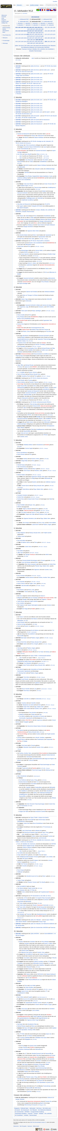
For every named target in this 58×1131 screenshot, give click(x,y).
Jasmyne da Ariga (46, 305)
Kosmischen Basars (28, 147)
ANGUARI (49, 299)
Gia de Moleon (43, 908)
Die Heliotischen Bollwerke (27, 47)
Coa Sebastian (27, 663)
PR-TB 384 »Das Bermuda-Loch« (24, 113)
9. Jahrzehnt (43, 25)
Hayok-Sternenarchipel (41, 1068)
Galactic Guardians (38, 961)
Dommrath (45, 905)
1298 (36, 43)
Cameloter (32, 941)
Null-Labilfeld (39, 916)
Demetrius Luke (32, 518)
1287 (34, 39)
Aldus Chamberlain (22, 776)
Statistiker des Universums (29, 843)
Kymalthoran (31, 200)
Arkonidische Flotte (32, 1024)
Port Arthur (49, 331)
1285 (28, 39)
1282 (48, 38)
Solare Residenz (29, 987)
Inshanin (37, 1004)
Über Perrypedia (23, 1126)
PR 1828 (19, 446)
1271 (46, 34)
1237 (33, 38)
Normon (35, 372)
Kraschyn (25, 468)
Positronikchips (47, 1086)
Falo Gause (24, 745)
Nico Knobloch (20, 603)
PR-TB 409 (50, 414)
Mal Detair (19, 1024)
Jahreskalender (35, 17)
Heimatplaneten (50, 425)
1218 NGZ (18, 119)
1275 (28, 36)
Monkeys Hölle (31, 1029)
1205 (27, 27)
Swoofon (37, 470)
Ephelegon (38, 310)
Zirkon (38, 154)
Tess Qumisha (32, 712)
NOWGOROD (36, 147)
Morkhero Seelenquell (24, 1049)
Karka (24, 907)
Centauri (30, 49)
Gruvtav (51, 892)
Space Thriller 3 (41, 657)
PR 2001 (52, 882)
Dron (32, 643)
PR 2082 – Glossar (40, 677)
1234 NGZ (25, 13)
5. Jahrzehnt (50, 23)
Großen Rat (18, 359)
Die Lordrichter (41, 49)
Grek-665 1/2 (27, 698)
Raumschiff (20, 161)
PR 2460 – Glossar (39, 863)
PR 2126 (47, 512)
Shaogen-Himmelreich (29, 219)
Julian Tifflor (20, 365)
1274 (54, 34)
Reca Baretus (20, 589)
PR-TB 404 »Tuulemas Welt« (29, 117)
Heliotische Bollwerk (49, 291)
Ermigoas (35, 860)
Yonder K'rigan (20, 880)
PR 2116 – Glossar (36, 474)
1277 (34, 36)
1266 (31, 32)
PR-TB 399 (18, 60)
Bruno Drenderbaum (22, 452)
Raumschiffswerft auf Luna (35, 979)
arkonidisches (49, 790)
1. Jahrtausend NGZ (24, 19)
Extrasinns (41, 306)
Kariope (43, 342)
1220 (41, 31)
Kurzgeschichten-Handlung (37, 1111)
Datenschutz (16, 1126)
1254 (54, 27)
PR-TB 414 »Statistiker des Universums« (41, 840)
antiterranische (51, 278)
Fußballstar (38, 1037)
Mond (54, 387)
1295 (28, 43)
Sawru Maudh (27, 154)
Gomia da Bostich (21, 150)
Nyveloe (34, 768)
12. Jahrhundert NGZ (23, 21)
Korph (45, 514)
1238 (36, 38)
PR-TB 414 (31, 849)
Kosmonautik (20, 671)
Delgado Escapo (31, 845)
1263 (51, 31)
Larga (27, 306)
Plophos (45, 524)
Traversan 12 (32, 862)
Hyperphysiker (41, 236)
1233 (22, 38)
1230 (41, 34)
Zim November (28, 989)
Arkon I (36, 562)
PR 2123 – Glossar (39, 626)
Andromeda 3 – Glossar (46, 688)
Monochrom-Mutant (32, 726)
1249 (38, 41)
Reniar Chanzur (21, 583)
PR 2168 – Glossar (50, 310)
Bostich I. (41, 418)
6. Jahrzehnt (20, 25)
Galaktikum (42, 965)
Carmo (37, 512)
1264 (54, 31)
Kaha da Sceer (24, 433)
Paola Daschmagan (45, 764)
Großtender (24, 976)
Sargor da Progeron (49, 758)
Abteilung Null (49, 770)
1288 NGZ (18, 919)
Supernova (39, 720)
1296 (31, 43)
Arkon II (35, 235)
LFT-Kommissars (46, 827)
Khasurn (33, 135)
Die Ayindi (36, 45)
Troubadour (20, 963)
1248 (36, 41)
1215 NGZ (18, 110)
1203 (22, 27)
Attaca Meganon (21, 532)
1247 (33, 41)
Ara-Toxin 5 (33, 148)
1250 (41, 41)
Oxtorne (34, 458)
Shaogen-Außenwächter (45, 221)
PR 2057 (51, 905)
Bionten (24, 845)
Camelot (22, 436)
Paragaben (26, 722)
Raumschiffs (24, 385)
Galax (46, 268)
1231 (16, 38)
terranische (38, 811)
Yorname (34, 882)
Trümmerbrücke (24, 148)
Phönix (24, 331)
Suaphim (30, 997)
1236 (30, 38)
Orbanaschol (41, 135)
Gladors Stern (40, 489)
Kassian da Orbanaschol (23, 133)
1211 (16, 31)
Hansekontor (40, 444)
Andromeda (28, 300)
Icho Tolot (19, 154)
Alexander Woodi (27, 747)
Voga (36, 591)
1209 (38, 27)
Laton (34, 583)
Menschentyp (27, 1104)
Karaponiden (49, 739)
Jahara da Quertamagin (46, 406)
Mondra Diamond (30, 577)
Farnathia (24, 865)
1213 (22, 31)
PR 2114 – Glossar (35, 497)
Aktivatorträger (24, 250)
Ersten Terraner (48, 183)
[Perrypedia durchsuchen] (51, 5)
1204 (25, 27)
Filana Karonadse (46, 898)
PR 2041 (44, 780)
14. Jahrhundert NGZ (47, 21)
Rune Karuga (20, 870)
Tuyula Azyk (25, 768)
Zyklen (16, 45)
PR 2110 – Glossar (36, 346)
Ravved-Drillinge (23, 734)
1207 (33, 27)
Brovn (35, 223)
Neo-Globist (33, 659)
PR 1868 (42, 608)
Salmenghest (34, 605)
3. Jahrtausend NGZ (47, 19)
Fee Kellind (20, 550)
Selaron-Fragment (27, 847)
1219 (38, 31)
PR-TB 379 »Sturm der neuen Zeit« (24, 71)
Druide (21, 905)
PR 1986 (45, 508)
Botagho (25, 599)
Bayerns (42, 1103)
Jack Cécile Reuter (27, 830)
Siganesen (36, 569)
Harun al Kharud (21, 374)
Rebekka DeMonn (28, 444)
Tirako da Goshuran (29, 510)
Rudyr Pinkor (26, 706)
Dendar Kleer (20, 497)
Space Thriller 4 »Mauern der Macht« (40, 817)
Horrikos (40, 577)
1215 (27, 31)
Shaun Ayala (31, 661)
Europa (34, 1104)
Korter (18, 223)
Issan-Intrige (20, 384)
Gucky (50, 176)
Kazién (26, 626)
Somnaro (19, 737)
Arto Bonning (20, 1078)
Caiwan (24, 340)
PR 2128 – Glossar (38, 865)
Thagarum (43, 599)
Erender (47, 444)
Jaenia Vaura (28, 546)
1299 (39, 43)
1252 (48, 27)
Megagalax (27, 1039)
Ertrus (40, 522)
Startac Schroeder (41, 726)
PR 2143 (52, 665)
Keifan (33, 836)
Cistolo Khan (20, 246)
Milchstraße (22, 167)
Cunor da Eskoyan (26, 562)
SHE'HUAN (40, 974)
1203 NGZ (18, 73)
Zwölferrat (46, 353)
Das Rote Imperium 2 (42, 997)
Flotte (32, 429)
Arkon (34, 385)
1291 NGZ (18, 933)
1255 (28, 29)
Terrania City (48, 1101)
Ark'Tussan (52, 1055)
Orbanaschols (20, 387)
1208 (36, 27)
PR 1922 (41, 460)
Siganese (26, 518)
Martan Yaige (24, 299)
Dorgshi (36, 643)
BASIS (26, 137)
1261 (46, 31)
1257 (34, 29)
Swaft (41, 470)
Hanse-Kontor (31, 499)
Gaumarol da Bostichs (31, 392)
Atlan (24, 407)
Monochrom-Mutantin (29, 832)
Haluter (28, 974)
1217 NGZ (18, 115)
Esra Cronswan (21, 575)
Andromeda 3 (41, 663)
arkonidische (25, 335)
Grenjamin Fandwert (22, 495)
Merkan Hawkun (21, 474)
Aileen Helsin (36, 230)
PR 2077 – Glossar (39, 495)
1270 (42, 32)
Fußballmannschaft (24, 856)
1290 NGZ (18, 927)
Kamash (32, 382)
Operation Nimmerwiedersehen (47, 265)
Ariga (18, 427)
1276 (31, 36)
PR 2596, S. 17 (45, 661)
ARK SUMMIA (50, 306)
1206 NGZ (18, 81)
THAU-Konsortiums (30, 145)
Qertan (25, 643)
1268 (36, 32)
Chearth (46, 954)
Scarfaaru (42, 737)
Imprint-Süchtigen (23, 283)
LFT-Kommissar (23, 805)
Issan (18, 389)
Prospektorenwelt (44, 892)
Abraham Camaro (37, 1002)
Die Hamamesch (43, 45)
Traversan (24, 49)
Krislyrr (19, 854)
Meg (33, 478)
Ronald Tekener (21, 739)
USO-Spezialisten (23, 1029)
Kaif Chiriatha (34, 291)
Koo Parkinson (22, 780)
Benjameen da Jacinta (28, 704)
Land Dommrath (42, 838)
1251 (46, 27)
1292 (48, 41)
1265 (28, 32)
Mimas (33, 1026)
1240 (41, 38)
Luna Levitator (49, 856)
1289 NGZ (18, 923)
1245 (27, 41)
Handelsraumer (23, 899)
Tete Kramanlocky (21, 466)
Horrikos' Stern (46, 577)
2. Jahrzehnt (27, 23)
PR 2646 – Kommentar (31, 632)
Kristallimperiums (40, 429)
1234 (25, 38)
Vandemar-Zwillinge (22, 178)
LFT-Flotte (32, 890)
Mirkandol (28, 967)
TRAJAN (54, 957)
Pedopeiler (34, 206)
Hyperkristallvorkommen (23, 339)
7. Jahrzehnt (27, 25)
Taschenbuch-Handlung (20, 1113)
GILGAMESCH (31, 634)
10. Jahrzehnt (50, 25)
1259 (39, 29)
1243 (22, 41)
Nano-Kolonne (41, 224)
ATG (22, 1045)
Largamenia (22, 306)
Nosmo (30, 372)
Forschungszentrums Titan (37, 327)
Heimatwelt (29, 756)
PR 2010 (42, 504)
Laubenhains (29, 265)
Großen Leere (44, 350)
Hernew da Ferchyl (39, 413)
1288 (36, 39)
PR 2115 (53, 876)
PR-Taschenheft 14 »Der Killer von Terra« (41, 895)
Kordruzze (32, 554)
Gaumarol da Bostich (41, 150)
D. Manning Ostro (21, 673)
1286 (31, 39)
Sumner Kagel (28, 448)
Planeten (49, 219)
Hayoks (26, 1071)
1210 (41, 27)
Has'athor (33, 703)
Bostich (32, 398)
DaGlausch (53, 974)
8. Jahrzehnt (35, 25)
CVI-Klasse (29, 1035)
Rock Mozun (27, 690)
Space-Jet (27, 366)
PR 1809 (35, 624)
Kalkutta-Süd (38, 830)
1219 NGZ (18, 121)
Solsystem (37, 168)
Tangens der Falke (30, 514)
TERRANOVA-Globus (22, 661)
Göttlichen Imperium (50, 482)
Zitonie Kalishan (21, 382)
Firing (35, 780)
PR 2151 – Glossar (46, 698)
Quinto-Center (25, 950)
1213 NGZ (18, 105)
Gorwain (48, 809)
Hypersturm (34, 476)
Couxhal (50, 836)
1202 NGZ (18, 70)
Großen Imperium (35, 1071)
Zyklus (32, 66)
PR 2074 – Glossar (43, 448)
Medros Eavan (25, 329)
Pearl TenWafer (21, 505)
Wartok (22, 427)
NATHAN (27, 172)
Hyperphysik (48, 235)
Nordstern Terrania (33, 856)
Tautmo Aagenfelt (37, 1016)
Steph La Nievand (27, 508)
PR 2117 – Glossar (46, 376)
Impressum (29, 1126)
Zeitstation (21, 914)
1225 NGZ (18, 209)
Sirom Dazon (27, 470)
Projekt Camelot (47, 532)
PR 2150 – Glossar (48, 989)
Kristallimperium (52, 187)
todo (33, 58)
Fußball (47, 1064)
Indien (32, 217)
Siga (35, 489)
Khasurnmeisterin (38, 353)
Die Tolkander (51, 45)
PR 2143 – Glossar (43, 546)
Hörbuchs (49, 1097)
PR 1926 (46, 458)
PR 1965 (25, 620)
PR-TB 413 (46, 157)
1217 (33, 31)
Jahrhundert (32, 1108)
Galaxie (36, 137)
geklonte (37, 682)
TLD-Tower (40, 651)
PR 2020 (34, 1039)
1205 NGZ (18, 79)
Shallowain (20, 872)
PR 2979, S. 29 (44, 154)
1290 (42, 39)
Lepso (32, 780)
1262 (48, 31)
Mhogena (19, 597)
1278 (36, 36)
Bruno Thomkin (26, 688)
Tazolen (33, 714)
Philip (53, 348)
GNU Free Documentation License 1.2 (38, 1122)
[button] (6, 25)
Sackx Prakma (26, 665)
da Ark (38, 416)
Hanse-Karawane (31, 564)
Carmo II (33, 512)
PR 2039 (30, 185)
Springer (21, 145)
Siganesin (29, 230)
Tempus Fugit (42, 921)
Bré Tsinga (24, 608)
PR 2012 (38, 1091)
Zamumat (39, 905)
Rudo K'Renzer (21, 454)
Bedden (19, 274)
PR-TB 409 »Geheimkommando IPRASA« (41, 402)
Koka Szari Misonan (29, 183)
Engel (36, 832)
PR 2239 (38, 189)
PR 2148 (43, 583)
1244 (25, 41)
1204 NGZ (18, 77)
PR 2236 (30, 340)
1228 (36, 34)
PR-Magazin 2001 (42, 1104)
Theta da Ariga (37, 187)
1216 (30, 31)
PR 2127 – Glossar (45, 468)
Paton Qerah (24, 310)
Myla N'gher (24, 637)
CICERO (32, 1047)
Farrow (53, 219)
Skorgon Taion (40, 476)
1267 (34, 32)
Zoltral (27, 215)
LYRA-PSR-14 (28, 720)
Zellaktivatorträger (50, 168)
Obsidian (35, 49)
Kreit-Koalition (52, 522)
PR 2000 (51, 963)
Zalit (33, 591)
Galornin (28, 291)
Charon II (42, 595)
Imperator (51, 1059)
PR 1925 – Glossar (36, 464)
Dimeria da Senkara (26, 353)
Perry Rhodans (45, 281)
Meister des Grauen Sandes (47, 597)
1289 (39, 39)
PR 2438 (53, 560)
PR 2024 (38, 966)
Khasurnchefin (36, 406)
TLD (51, 622)
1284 (54, 38)
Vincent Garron (25, 485)
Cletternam (34, 977)
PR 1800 (19, 163)
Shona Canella (21, 315)
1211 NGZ (18, 99)
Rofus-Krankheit (43, 753)
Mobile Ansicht (36, 1126)
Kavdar (21, 221)
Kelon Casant (27, 708)
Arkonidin (28, 876)
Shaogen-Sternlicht (27, 226)
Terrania (30, 380)
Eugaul (49, 524)
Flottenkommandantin (45, 792)
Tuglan (31, 583)
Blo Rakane (34, 618)
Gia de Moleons (35, 630)
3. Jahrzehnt (35, 23)
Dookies (38, 734)
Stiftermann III (52, 272)
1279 (39, 36)
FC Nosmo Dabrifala (24, 1037)
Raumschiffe (22, 796)
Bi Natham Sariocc (25, 542)
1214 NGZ (18, 107)
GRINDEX (34, 366)
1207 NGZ (18, 85)
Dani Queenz (29, 952)
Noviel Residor (20, 380)
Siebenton (42, 219)
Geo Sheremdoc (30, 159)
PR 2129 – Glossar (45, 510)
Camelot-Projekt (23, 320)
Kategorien (17, 1108)
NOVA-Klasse (42, 819)
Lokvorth (37, 737)
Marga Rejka (24, 460)
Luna (35, 688)
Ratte (50, 499)
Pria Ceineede (20, 581)
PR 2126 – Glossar (52, 470)
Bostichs (34, 482)
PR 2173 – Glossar (46, 542)
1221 (16, 34)
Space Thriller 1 (41, 851)
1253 (51, 27)
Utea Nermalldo (25, 585)
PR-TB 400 (46, 156)
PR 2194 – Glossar (34, 552)
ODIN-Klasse (38, 1087)
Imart (29, 238)
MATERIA (47, 47)
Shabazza (30, 224)
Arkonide (21, 235)
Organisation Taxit (47, 320)
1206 (30, 27)
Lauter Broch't (35, 524)
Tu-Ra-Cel (31, 760)
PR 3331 (22, 653)
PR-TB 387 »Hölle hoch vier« (34, 83)
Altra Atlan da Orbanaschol (23, 204)
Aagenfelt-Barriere (43, 1018)
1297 (34, 43)
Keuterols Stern (33, 1057)
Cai (27, 340)
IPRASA (29, 414)
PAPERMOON (20, 821)
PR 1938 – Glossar (45, 768)
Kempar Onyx (20, 238)
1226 (30, 34)
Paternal (36, 382)
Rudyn (33, 310)
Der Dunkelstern (50, 49)
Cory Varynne (39, 1080)
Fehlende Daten (24, 1108)
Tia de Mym (26, 677)
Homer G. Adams (32, 263)
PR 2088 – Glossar (44, 238)
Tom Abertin (24, 512)
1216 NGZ (18, 112)
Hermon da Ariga (21, 624)
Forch (18, 843)
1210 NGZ (18, 92)
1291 (46, 41)
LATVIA (25, 898)
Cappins (21, 206)
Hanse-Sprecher (25, 254)
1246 (30, 41)
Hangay (25, 741)
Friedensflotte (38, 787)
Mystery (32, 348)
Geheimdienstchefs (37, 758)
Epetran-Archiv (22, 342)
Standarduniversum (41, 914)
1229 (38, 34)
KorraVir (41, 963)
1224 (25, 34)
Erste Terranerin (31, 804)
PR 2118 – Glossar (50, 704)
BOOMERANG (41, 178)
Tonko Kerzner (20, 601)
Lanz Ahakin (33, 985)
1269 (39, 32)
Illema (37, 458)
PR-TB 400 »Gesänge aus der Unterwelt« (41, 141)
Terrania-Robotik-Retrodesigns (29, 560)
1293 (51, 41)
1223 (22, 34)
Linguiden (28, 787)
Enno (36, 348)
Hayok (45, 854)
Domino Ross (20, 324)
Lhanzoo (49, 599)
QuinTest (29, 1091)
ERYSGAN (39, 206)
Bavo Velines (20, 997)
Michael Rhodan (46, 348)
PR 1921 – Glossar (39, 246)
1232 (19, 38)
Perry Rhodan (28, 176)
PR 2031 (39, 690)
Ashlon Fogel (35, 1020)
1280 (42, 36)
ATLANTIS (47, 204)
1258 (36, 29)
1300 (42, 43)
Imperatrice (40, 339)
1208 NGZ (18, 87)
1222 (19, 34)
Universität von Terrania (36, 669)
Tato (40, 854)
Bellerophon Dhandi (27, 651)
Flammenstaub (37, 51)
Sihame (19, 650)
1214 (25, 31)
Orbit (46, 272)
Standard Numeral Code (37, 1053)
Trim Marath (42, 882)
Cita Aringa (20, 648)
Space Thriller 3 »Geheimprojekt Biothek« (41, 655)
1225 (27, 34)
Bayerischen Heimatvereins (34, 1101)
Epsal (30, 505)
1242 (19, 41)
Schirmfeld (40, 198)
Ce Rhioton (35, 295)
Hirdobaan (40, 137)
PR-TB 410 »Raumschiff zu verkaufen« (40, 240)
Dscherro (49, 605)
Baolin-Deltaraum (50, 224)
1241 (16, 41)
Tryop (20, 907)
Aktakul (44, 191)
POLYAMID (45, 159)
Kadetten (54, 1028)
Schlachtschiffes (28, 394)
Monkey (25, 458)
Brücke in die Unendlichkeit (24, 179)
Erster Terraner (44, 329)
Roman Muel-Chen (22, 642)
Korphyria (41, 514)
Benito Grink (20, 327)
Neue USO (27, 1028)
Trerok (26, 591)
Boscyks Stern (37, 374)
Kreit (43, 522)
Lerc (54, 999)
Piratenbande (40, 739)
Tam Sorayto (26, 522)
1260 (42, 29)
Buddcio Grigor (24, 185)
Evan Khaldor (43, 1077)
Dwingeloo (25, 207)
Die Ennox (21, 45)
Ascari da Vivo (34, 876)
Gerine (35, 792)
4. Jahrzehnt (42, 23)
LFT (55, 183)
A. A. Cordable (20, 372)
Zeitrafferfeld (43, 161)
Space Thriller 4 (44, 834)
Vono (34, 505)
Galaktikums (24, 790)
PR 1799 (19, 139)
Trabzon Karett (21, 536)
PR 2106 (45, 712)
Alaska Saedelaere (44, 176)
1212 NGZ (18, 103)
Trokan (31, 161)
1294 (54, 41)
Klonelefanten (47, 215)
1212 (19, 31)
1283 (51, 38)
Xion (40, 714)
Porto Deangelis (21, 346)
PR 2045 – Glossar (36, 581)
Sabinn (33, 608)
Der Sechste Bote (39, 47)
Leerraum (46, 899)
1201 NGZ (18, 66)
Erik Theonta (24, 864)
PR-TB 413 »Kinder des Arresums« (39, 378)
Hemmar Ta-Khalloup (40, 344)
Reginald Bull (35, 176)
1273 (51, 34)
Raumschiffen (27, 431)
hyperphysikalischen (24, 1018)
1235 (27, 38)
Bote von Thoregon (27, 295)
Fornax (20, 366)
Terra (35, 215)
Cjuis (45, 147)
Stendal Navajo (21, 464)
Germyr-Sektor (39, 250)
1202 (19, 27)
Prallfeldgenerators (30, 198)
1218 (36, 31)
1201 (16, 27)
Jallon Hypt (20, 552)
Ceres (28, 331)
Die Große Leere (29, 45)
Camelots (26, 943)
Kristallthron (49, 418)
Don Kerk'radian (21, 540)
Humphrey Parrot (26, 376)
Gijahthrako (24, 200)
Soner (18, 626)
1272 (48, 34)
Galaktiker (30, 350)
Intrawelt (31, 51)
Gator (33, 238)
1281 (46, 38)
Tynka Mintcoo (25, 489)
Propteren (21, 605)
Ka (29, 626)
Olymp (31, 374)
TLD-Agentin (38, 898)
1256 (31, 29)
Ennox (38, 351)
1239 (38, 38)
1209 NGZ (18, 89)
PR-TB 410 (36, 252)
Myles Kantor (30, 422)
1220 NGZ (18, 123)
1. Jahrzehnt (20, 23)
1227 (33, 34)
